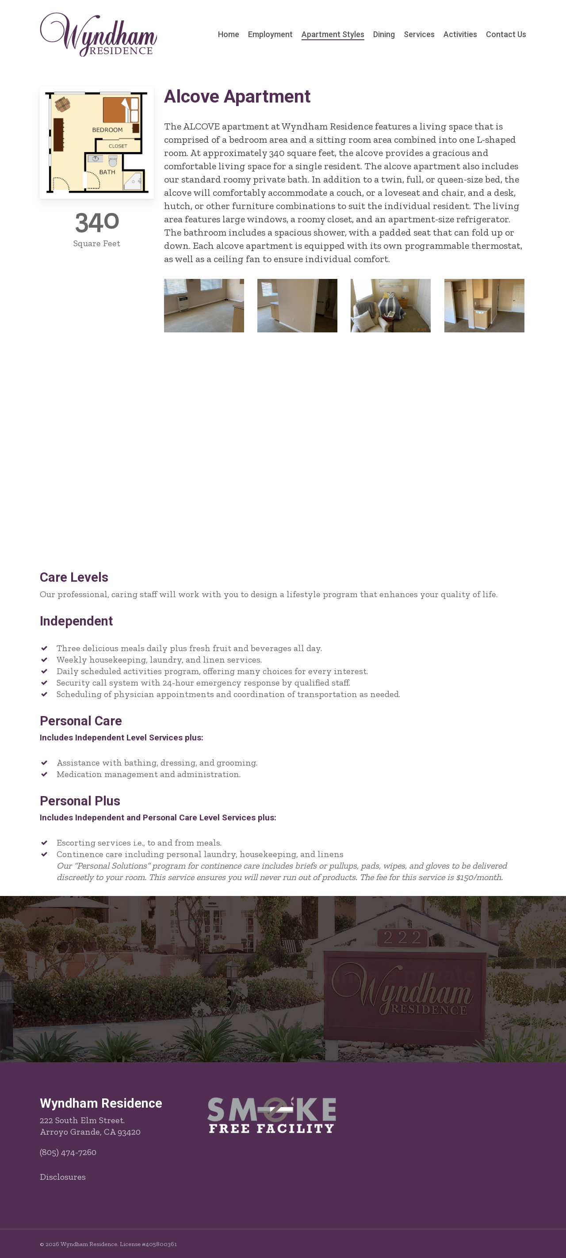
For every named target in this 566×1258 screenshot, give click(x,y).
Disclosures (63, 1176)
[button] (283, 1024)
